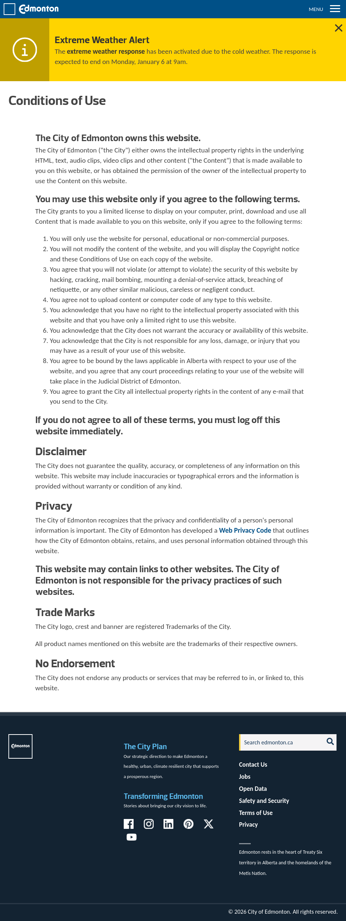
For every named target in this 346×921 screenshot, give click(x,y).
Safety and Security (264, 801)
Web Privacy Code (245, 530)
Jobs (244, 777)
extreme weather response (106, 51)
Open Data (253, 789)
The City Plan (145, 746)
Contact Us (253, 765)
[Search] (279, 742)
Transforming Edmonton (163, 796)
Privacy (248, 824)
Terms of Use (256, 813)
